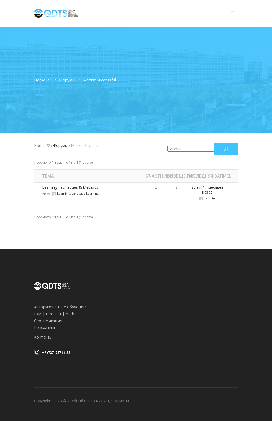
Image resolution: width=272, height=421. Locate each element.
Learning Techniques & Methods (70, 187)
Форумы (67, 79)
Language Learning (85, 193)
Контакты (43, 337)
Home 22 (42, 79)
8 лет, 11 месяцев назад (207, 190)
